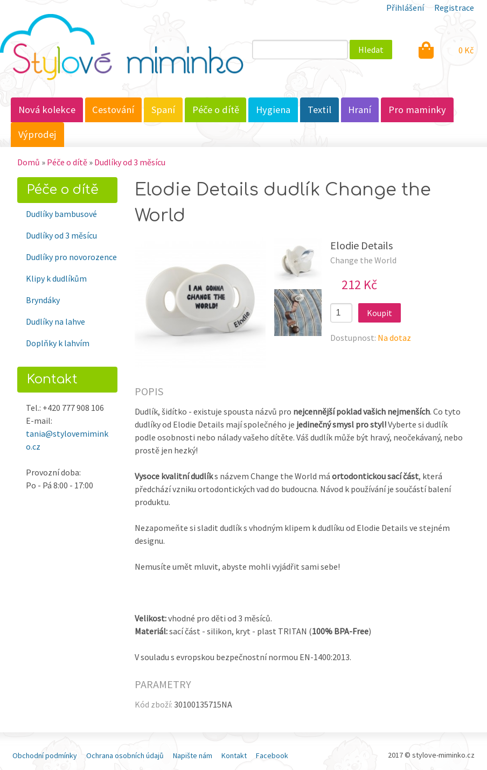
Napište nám (192, 755)
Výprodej (37, 134)
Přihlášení (405, 7)
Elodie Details (361, 245)
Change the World (363, 260)
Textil (319, 109)
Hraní (359, 109)
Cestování (113, 109)
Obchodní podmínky (44, 755)
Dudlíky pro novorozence (71, 256)
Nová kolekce (46, 109)
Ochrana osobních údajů (125, 755)
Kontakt (234, 755)
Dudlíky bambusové (61, 213)
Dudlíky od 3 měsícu (129, 162)
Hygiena (273, 109)
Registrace (454, 7)
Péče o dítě (215, 109)
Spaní (163, 109)
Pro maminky (417, 109)
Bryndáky (43, 300)
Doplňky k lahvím (57, 343)
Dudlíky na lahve (55, 321)
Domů (28, 162)
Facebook (272, 755)
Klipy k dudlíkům (56, 278)
